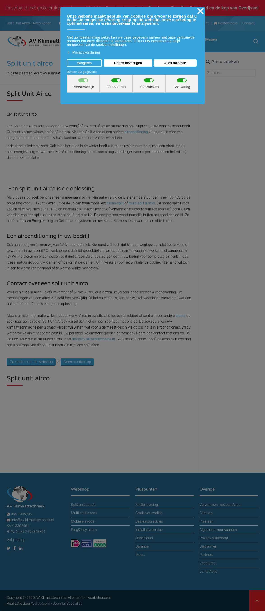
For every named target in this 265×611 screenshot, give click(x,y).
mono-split (115, 203)
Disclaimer (208, 546)
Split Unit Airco (18, 23)
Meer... (140, 555)
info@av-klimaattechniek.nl (93, 339)
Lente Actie (208, 571)
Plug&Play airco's (84, 530)
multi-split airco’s (142, 203)
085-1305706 (19, 514)
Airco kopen (42, 23)
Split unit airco (30, 63)
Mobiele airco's (82, 521)
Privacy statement (214, 538)
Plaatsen (206, 521)
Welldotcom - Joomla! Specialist (56, 603)
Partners (206, 555)
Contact (248, 23)
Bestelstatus (226, 23)
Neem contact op (77, 362)
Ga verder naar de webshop (31, 362)
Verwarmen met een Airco (220, 504)
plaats (181, 315)
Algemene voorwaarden (218, 530)
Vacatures (207, 563)
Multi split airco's (84, 513)
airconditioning (136, 132)
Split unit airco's (83, 504)
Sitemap (206, 513)
